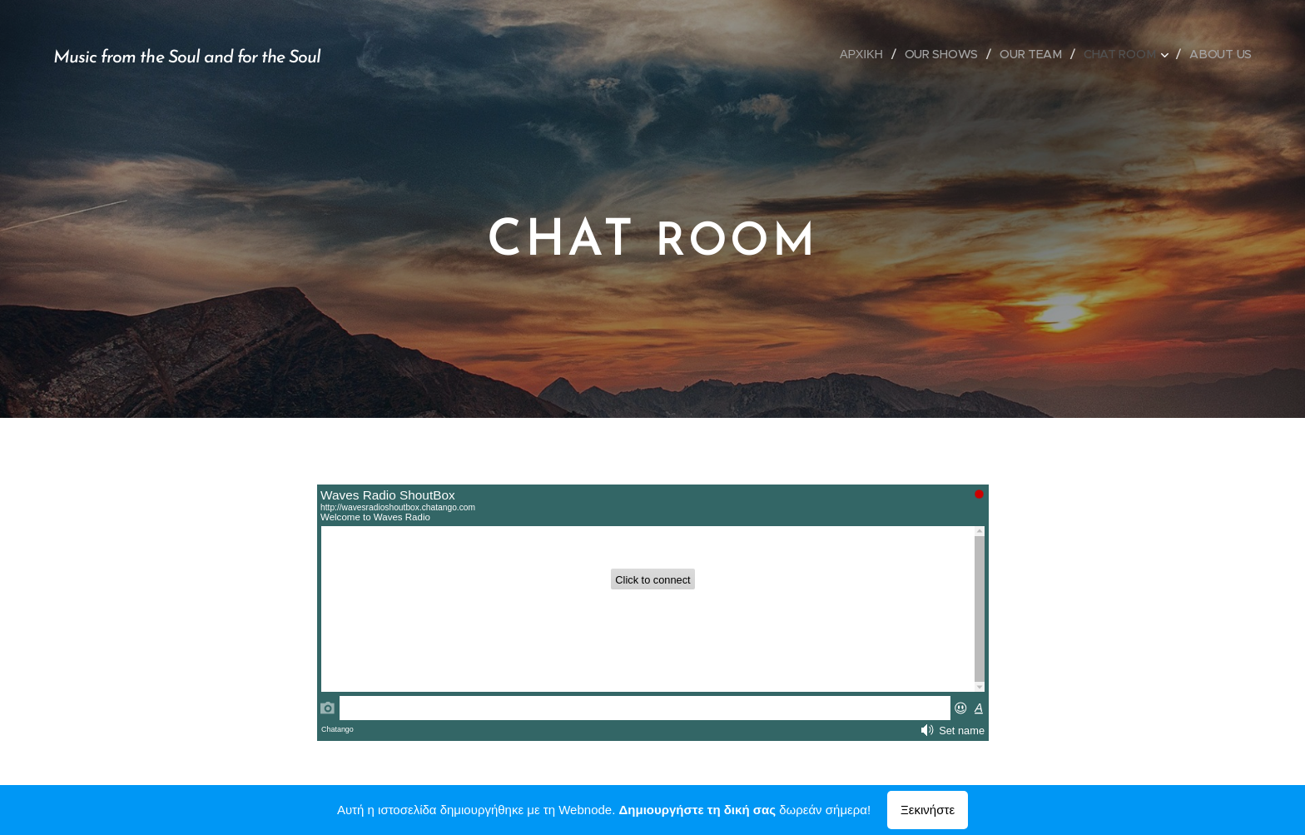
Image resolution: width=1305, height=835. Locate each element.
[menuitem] (863, 54)
